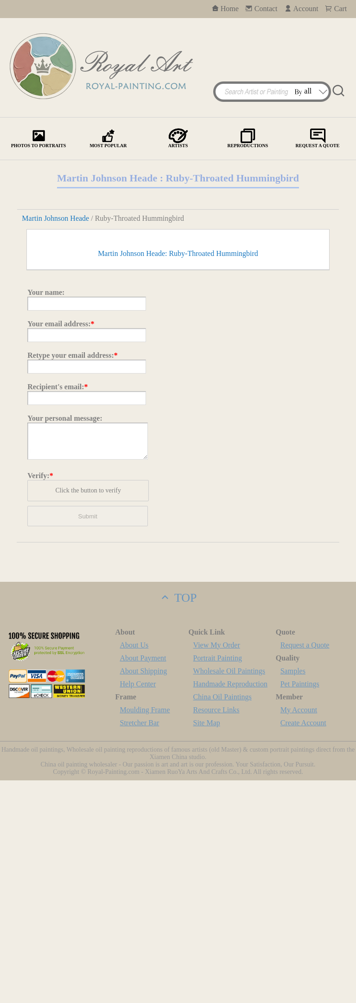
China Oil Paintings (222, 919)
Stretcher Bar (139, 945)
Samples (292, 893)
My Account (299, 932)
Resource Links (216, 932)
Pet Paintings (299, 906)
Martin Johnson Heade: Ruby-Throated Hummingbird (178, 476)
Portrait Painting (217, 881)
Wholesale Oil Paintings (229, 893)
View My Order (216, 868)
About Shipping (143, 893)
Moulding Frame (145, 932)
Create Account (303, 945)
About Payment (143, 881)
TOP (178, 820)
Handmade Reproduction (230, 906)
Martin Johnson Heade (55, 218)
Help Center (138, 906)
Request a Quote (305, 868)
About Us (134, 868)
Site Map (206, 945)
